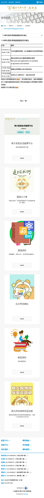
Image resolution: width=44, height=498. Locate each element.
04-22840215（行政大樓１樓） (15, 462)
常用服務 (26, 445)
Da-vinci (25, 494)
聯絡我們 (17, 2)
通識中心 (11, 26)
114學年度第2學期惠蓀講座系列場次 (14, 35)
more (22, 158)
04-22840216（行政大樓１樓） (15, 465)
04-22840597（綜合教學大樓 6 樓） (18, 472)
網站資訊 (26, 449)
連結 (18, 79)
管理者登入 (20, 488)
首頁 (4, 26)
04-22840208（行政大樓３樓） (17, 455)
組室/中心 (5, 440)
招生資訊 (4, 449)
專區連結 (26, 440)
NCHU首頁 (4, 2)
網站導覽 (11, 2)
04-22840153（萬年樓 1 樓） (16, 475)
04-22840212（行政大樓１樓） (15, 459)
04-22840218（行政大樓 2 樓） (17, 469)
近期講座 (27, 26)
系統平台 (4, 445)
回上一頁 (23, 101)
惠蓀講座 (19, 26)
